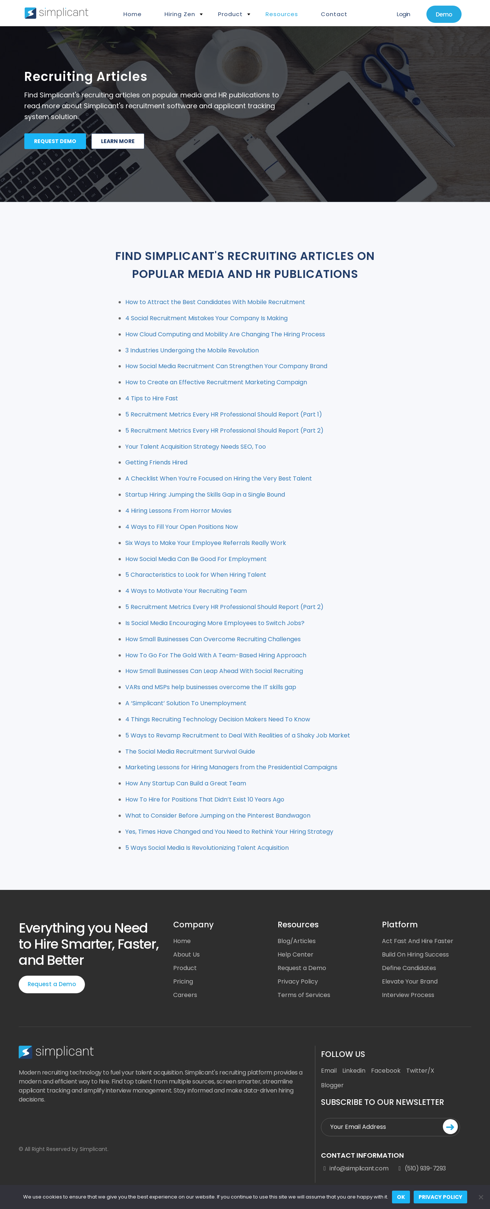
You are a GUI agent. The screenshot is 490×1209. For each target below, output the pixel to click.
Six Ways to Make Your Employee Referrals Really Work (205, 543)
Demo (444, 14)
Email (329, 1070)
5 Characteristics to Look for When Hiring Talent (195, 574)
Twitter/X (420, 1070)
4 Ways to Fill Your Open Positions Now (181, 526)
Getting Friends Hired (156, 462)
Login (403, 14)
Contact (334, 14)
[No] (480, 1197)
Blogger (332, 1085)
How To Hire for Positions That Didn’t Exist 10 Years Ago (204, 799)
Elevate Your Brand (410, 981)
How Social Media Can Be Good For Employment (196, 559)
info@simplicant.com (354, 1168)
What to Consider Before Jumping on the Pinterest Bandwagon (217, 815)
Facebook (386, 1070)
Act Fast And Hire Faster (417, 941)
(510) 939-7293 (421, 1168)
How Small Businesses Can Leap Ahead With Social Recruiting (214, 671)
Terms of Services (304, 995)
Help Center (295, 954)
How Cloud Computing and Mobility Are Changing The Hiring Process (225, 334)
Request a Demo (52, 984)
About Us (186, 954)
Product (230, 14)
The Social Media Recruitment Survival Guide (190, 751)
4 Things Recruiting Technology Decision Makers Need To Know (217, 719)
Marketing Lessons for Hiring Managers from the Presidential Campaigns (231, 767)
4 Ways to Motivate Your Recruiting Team (186, 591)
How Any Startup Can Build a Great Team (185, 783)
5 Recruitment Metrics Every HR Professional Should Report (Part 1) (223, 414)
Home (132, 14)
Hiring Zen (180, 14)
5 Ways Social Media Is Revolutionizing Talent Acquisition (207, 847)
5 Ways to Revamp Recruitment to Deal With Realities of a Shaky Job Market (237, 735)
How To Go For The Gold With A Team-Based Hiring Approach (215, 655)
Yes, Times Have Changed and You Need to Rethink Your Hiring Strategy (229, 831)
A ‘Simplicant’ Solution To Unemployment (185, 703)
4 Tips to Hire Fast (151, 398)
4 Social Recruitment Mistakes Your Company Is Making (206, 318)
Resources (282, 14)
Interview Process (408, 995)
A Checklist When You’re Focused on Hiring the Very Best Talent (218, 478)
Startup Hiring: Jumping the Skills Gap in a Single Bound (205, 494)
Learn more (118, 141)
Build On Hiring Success (415, 954)
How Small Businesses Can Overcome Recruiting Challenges (213, 639)
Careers (185, 995)
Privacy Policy (298, 981)
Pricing (183, 981)
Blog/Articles (297, 941)
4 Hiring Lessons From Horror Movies (178, 510)
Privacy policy (440, 1197)
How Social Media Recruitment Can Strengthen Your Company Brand (226, 366)
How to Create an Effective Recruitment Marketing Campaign (216, 382)
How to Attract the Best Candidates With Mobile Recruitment (215, 302)
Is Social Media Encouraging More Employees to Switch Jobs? (214, 623)
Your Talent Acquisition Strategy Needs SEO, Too (195, 446)
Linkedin (353, 1070)
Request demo (55, 141)
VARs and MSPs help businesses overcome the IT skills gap (210, 687)
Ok (401, 1197)
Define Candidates (409, 968)
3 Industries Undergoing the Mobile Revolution (192, 350)
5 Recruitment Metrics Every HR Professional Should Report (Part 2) (224, 430)
